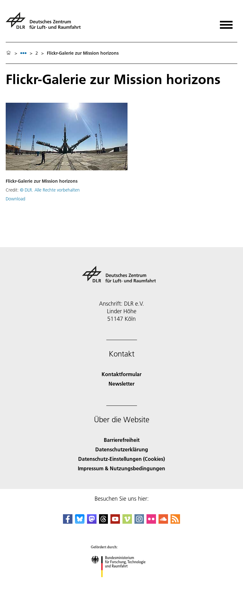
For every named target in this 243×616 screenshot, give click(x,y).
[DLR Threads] (103, 521)
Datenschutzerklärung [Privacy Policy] (121, 449)
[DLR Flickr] (151, 521)
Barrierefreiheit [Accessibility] (122, 439)
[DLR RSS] (175, 521)
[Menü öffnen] (226, 22)
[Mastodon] (92, 521)
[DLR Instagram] (139, 521)
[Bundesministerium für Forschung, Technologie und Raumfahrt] (121, 582)
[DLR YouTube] (115, 521)
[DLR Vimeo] (127, 521)
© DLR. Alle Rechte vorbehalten (50, 190)
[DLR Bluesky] (79, 521)
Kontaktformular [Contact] (121, 374)
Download (15, 199)
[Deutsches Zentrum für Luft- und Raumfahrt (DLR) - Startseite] (46, 23)
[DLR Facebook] (67, 521)
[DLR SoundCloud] (163, 521)
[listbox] (23, 53)
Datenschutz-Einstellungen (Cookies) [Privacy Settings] (121, 458)
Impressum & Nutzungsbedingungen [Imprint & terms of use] (121, 468)
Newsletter (121, 383)
